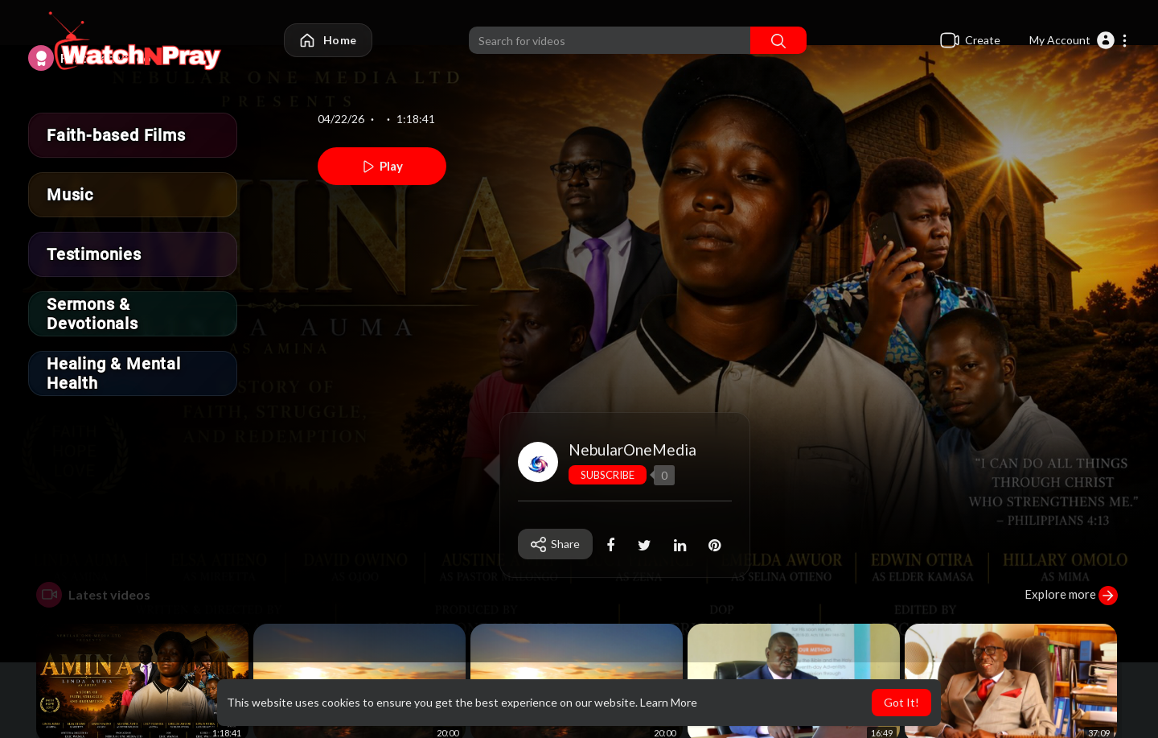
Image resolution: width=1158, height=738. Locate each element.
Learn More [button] (668, 702)
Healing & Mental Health (114, 373)
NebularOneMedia (632, 449)
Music (70, 194)
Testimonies (94, 254)
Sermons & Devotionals (92, 314)
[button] (1078, 40)
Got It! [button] (901, 702)
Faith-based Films (116, 135)
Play (382, 167)
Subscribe (607, 474)
